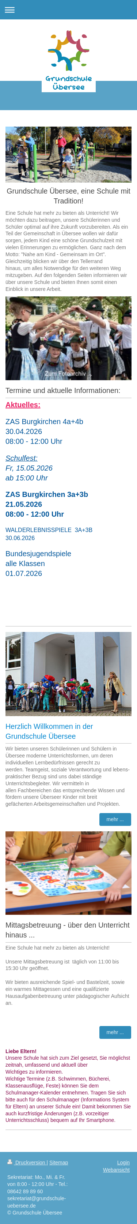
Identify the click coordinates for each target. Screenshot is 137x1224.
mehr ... (115, 819)
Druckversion (26, 1162)
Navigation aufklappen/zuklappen (68, 10)
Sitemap (58, 1162)
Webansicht (116, 1170)
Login (123, 1162)
